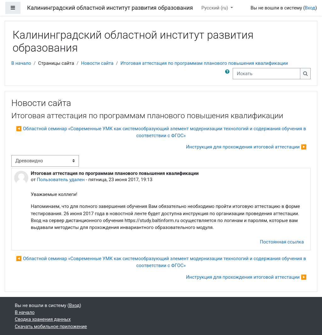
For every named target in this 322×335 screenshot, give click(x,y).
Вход (310, 8)
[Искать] (266, 73)
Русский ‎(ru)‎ (215, 8)
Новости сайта (97, 63)
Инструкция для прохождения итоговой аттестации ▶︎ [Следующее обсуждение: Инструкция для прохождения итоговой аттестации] (246, 147)
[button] (229, 73)
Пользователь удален (61, 179)
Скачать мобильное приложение (51, 326)
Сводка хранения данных (43, 319)
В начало (21, 63)
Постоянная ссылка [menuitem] (282, 242)
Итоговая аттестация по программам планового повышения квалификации (204, 63)
